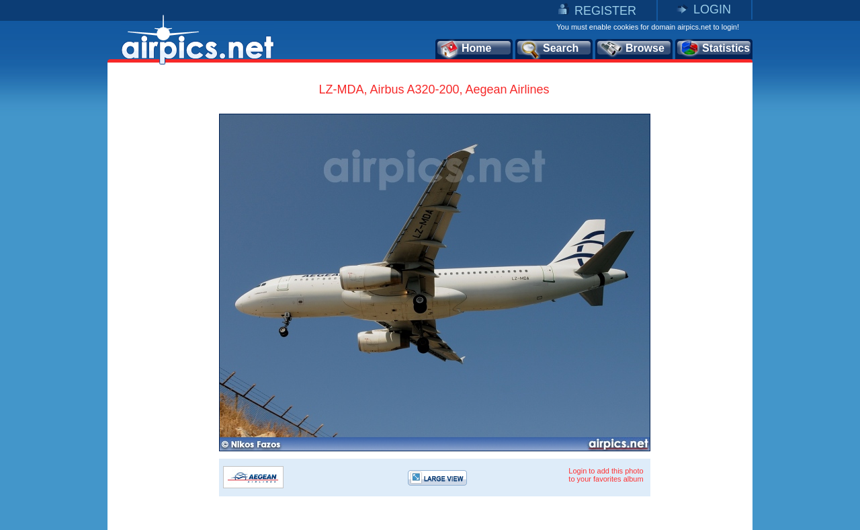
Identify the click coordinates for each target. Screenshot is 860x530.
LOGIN (712, 9)
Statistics (714, 49)
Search (548, 49)
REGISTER (605, 10)
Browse (631, 49)
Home (465, 49)
